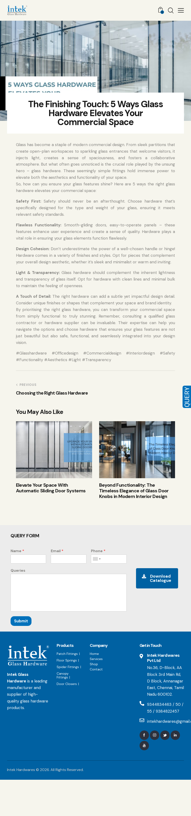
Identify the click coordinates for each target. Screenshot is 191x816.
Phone (98, 551)
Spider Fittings (68, 667)
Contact (96, 669)
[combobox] (96, 559)
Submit (21, 621)
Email (57, 551)
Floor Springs (67, 660)
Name (17, 551)
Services (96, 659)
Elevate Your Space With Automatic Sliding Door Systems (51, 488)
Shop (94, 664)
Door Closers (67, 684)
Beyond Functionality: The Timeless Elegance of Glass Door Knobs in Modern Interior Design (134, 490)
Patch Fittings (67, 654)
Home (94, 654)
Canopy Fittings (63, 675)
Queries (18, 570)
